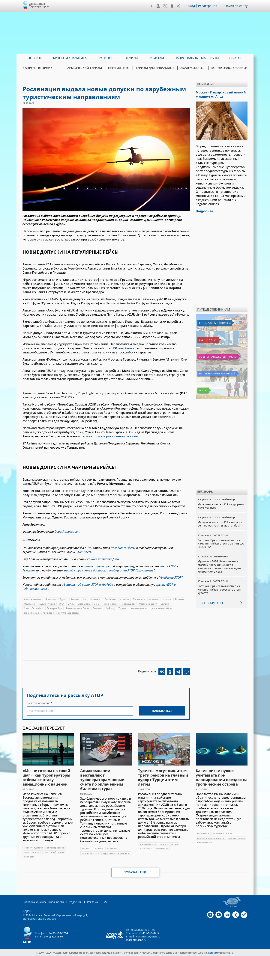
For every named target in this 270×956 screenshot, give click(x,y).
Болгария (50, 599)
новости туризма (33, 847)
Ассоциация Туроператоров (39, 5)
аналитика (146, 848)
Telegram (178, 6)
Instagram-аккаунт (98, 566)
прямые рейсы (236, 837)
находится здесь (123, 548)
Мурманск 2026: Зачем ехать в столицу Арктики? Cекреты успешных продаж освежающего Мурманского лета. (219, 566)
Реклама (92, 902)
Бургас (63, 599)
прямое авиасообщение (210, 837)
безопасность (205, 842)
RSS (106, 902)
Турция (122, 608)
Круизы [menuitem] (131, 58)
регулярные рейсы (68, 612)
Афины (75, 599)
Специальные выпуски (215, 323)
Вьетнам (112, 848)
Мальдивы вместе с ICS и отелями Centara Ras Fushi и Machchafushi (220, 523)
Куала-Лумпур (47, 603)
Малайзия (29, 603)
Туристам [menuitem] (156, 58)
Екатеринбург (54, 608)
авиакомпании (139, 608)
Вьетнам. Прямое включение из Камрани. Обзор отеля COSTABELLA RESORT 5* (221, 543)
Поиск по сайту (236, 6)
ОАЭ (61, 603)
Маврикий (203, 833)
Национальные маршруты (217, 373)
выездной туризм (54, 852)
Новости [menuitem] (35, 58)
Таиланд (98, 848)
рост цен (29, 856)
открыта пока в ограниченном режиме (108, 436)
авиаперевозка (55, 847)
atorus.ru (212, 952)
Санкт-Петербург (33, 608)
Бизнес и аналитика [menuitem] (70, 58)
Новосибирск (128, 603)
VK (165, 6)
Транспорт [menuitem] (106, 58)
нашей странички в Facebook (85, 570)
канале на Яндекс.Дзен (103, 559)
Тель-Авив (139, 599)
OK (172, 6)
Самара (164, 603)
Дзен (152, 6)
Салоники (110, 599)
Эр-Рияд (110, 608)
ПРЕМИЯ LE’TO (119, 68)
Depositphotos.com (67, 532)
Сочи (97, 603)
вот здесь (84, 552)
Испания (154, 599)
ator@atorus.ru (53, 936)
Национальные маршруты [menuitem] (197, 58)
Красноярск (110, 603)
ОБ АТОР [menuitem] (235, 58)
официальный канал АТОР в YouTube (87, 585)
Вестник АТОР (208, 339)
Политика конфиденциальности (43, 902)
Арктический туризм (84, 68)
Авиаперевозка (32, 599)
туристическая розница (116, 853)
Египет (85, 848)
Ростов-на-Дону (148, 603)
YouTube (158, 6)
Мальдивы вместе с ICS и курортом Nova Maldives (221, 506)
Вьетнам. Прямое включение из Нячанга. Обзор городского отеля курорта (219, 589)
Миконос (95, 599)
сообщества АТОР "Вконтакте (131, 570)
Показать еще (135, 872)
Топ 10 (203, 390)
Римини (179, 599)
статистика (162, 848)
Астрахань (84, 603)
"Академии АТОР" (171, 577)
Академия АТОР (192, 68)
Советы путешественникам (218, 356)
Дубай (71, 603)
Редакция (75, 902)
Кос (84, 599)
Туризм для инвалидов (155, 68)
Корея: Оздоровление (229, 68)
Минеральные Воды (77, 608)
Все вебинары (211, 603)
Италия (167, 599)
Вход (191, 6)
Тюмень (97, 608)
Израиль (124, 599)
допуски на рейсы (162, 608)
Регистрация (207, 6)
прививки (48, 612)
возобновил (127, 348)
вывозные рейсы (222, 833)
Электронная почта (38, 703)
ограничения (31, 612)
